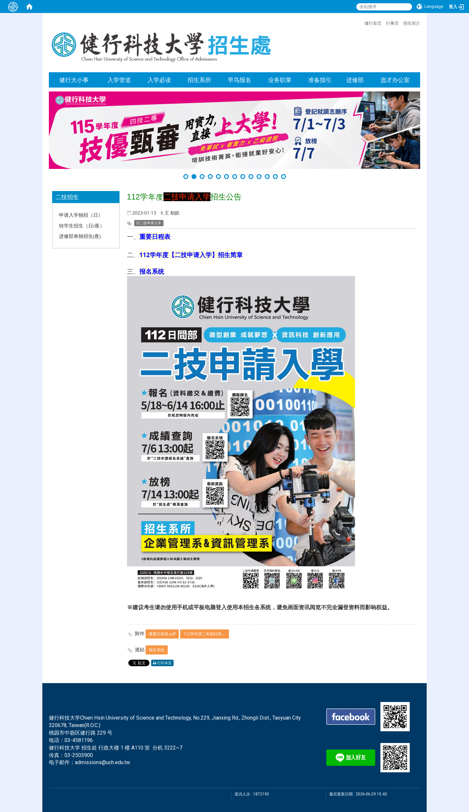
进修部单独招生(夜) (80, 236)
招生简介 (411, 23)
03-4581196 (78, 740)
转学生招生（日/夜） (82, 225)
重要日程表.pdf (162, 634)
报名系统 (156, 650)
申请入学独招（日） (81, 215)
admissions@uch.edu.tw (102, 762)
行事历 (392, 23)
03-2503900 (78, 755)
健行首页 (372, 23)
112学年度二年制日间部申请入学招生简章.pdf (206, 634)
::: (361, 22)
